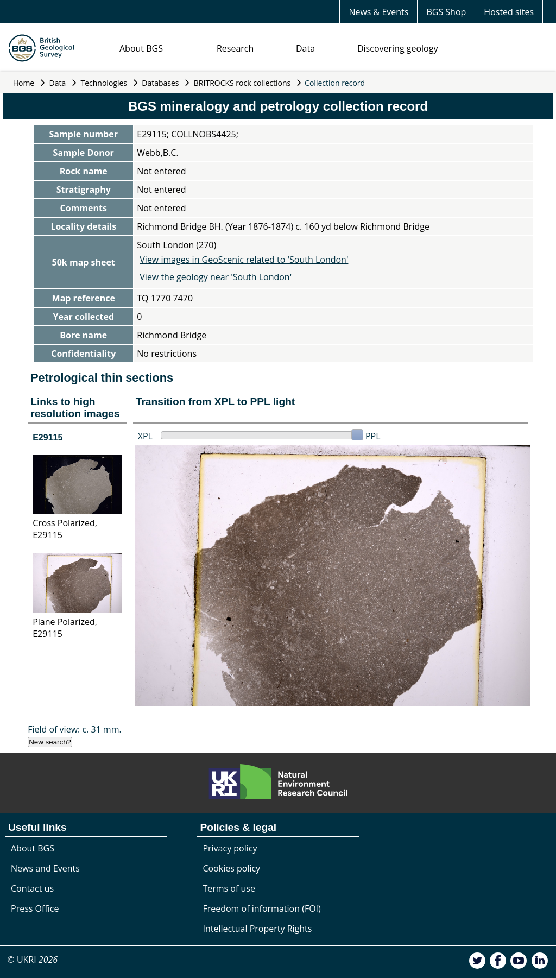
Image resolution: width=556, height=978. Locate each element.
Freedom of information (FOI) (261, 908)
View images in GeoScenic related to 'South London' (244, 260)
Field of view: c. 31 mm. (75, 729)
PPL (373, 436)
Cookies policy (231, 868)
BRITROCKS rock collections (242, 83)
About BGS (141, 48)
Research (235, 48)
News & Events (378, 12)
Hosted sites (509, 12)
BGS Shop (446, 12)
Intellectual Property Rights (257, 929)
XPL (145, 436)
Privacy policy (230, 848)
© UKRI (32, 960)
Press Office (35, 908)
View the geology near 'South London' (216, 277)
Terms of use (229, 888)
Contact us (32, 888)
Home (24, 83)
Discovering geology (397, 48)
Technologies (104, 83)
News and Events (45, 868)
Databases (160, 83)
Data (305, 48)
